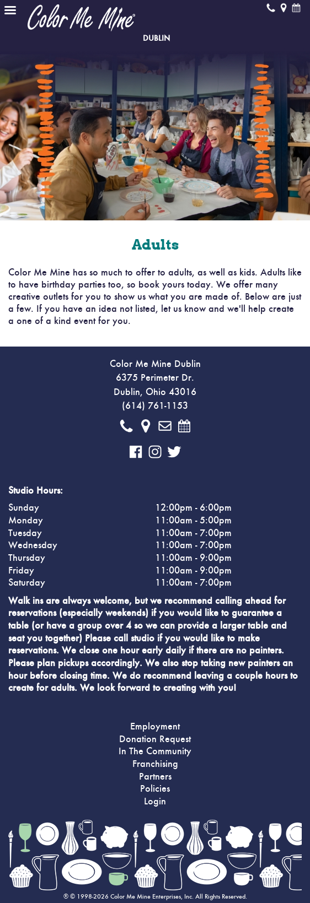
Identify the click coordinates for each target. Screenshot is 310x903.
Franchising (155, 764)
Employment (155, 727)
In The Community (155, 751)
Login (155, 802)
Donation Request (155, 739)
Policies (155, 789)
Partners (155, 777)
